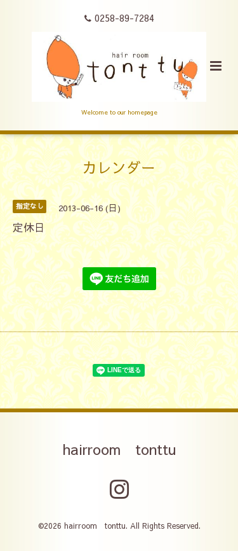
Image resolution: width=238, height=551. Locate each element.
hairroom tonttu (119, 449)
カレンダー (119, 166)
